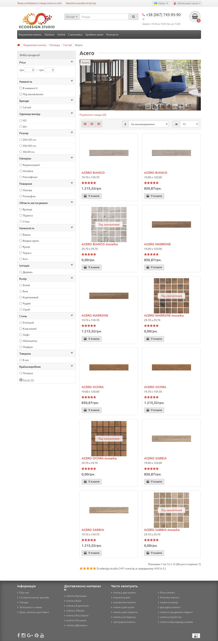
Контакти (112, 34)
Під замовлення (33, 94)
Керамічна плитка (30, 34)
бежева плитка (168, 597)
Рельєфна (29, 196)
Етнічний (28, 322)
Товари (22, 602)
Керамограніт (31, 165)
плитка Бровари (75, 596)
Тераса (27, 252)
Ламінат (49, 34)
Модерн (28, 347)
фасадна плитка (169, 607)
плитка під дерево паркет (175, 612)
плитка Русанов (75, 620)
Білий (26, 285)
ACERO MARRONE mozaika (164, 315)
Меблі (61, 34)
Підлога (28, 215)
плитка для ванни (123, 592)
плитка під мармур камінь (175, 622)
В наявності (30, 88)
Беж (25, 291)
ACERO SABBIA (155, 458)
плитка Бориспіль (76, 605)
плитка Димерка (75, 625)
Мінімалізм (30, 340)
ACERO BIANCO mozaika (100, 244)
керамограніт (120, 597)
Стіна (26, 221)
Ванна (26, 234)
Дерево (27, 272)
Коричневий (30, 297)
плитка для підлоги (124, 612)
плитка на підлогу (123, 617)
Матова (27, 190)
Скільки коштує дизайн (33, 597)
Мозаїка (28, 171)
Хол (25, 259)
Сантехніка (75, 34)
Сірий (26, 309)
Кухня (26, 246)
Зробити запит (94, 34)
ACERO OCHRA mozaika (99, 458)
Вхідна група (31, 240)
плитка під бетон (169, 617)
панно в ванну (168, 602)
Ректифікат (30, 177)
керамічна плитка (123, 602)
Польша (28, 373)
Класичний (29, 328)
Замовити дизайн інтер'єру (81, 3)
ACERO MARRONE (157, 244)
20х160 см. (29, 145)
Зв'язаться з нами (29, 607)
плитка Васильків (76, 615)
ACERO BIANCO (93, 172)
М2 (25, 120)
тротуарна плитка (123, 622)
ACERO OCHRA (93, 387)
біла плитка (166, 592)
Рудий (27, 303)
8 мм (26, 360)
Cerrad (67, 45)
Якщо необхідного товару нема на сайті (39, 3)
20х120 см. (29, 139)
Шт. (25, 126)
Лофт (26, 334)
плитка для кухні (123, 607)
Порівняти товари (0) (93, 114)
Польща (55, 45)
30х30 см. (29, 151)
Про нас (23, 592)
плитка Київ (72, 600)
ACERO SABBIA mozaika (162, 529)
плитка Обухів (74, 610)
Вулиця (27, 209)
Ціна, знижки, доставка (33, 612)
